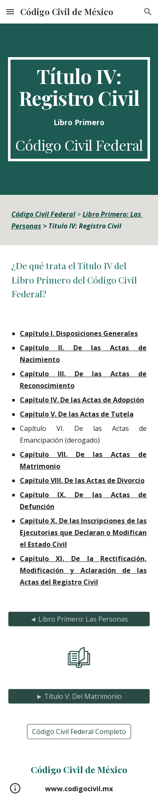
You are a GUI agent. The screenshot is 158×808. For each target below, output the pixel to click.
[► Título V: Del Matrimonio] (79, 696)
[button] (10, 11)
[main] (79, 109)
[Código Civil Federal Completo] (78, 731)
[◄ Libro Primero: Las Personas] (79, 619)
